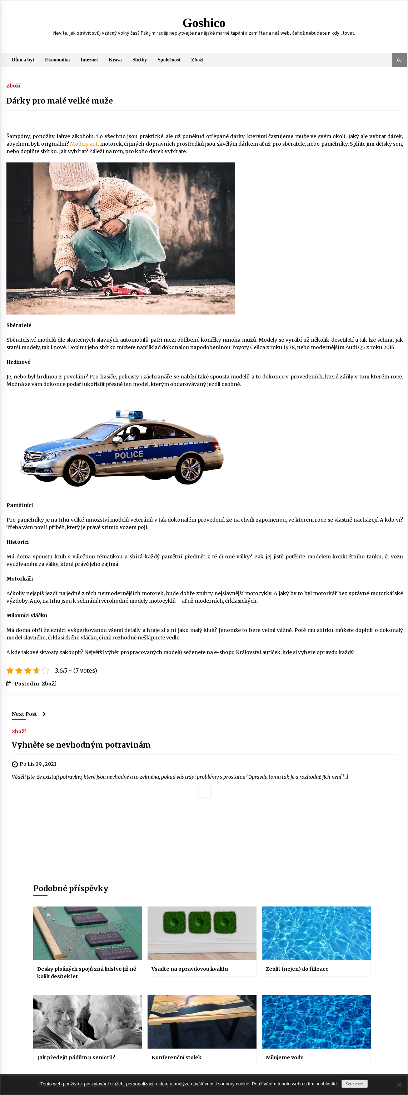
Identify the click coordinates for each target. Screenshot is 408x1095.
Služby (140, 59)
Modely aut (84, 144)
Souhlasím (355, 1084)
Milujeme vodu (285, 1057)
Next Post (29, 714)
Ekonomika (57, 59)
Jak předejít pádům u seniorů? (76, 1057)
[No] (399, 1084)
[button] (399, 60)
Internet (89, 59)
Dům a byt (23, 59)
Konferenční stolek (176, 1057)
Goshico (204, 23)
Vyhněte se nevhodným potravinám (81, 745)
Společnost (169, 59)
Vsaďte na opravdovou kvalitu (189, 969)
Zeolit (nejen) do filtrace (297, 969)
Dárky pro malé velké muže (59, 101)
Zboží (197, 59)
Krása (115, 59)
